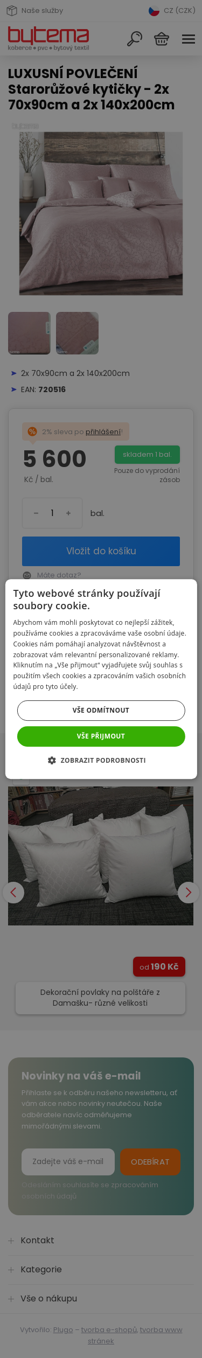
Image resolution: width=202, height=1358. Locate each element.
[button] (101, 760)
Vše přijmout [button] (101, 736)
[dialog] (101, 679)
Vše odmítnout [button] (101, 710)
